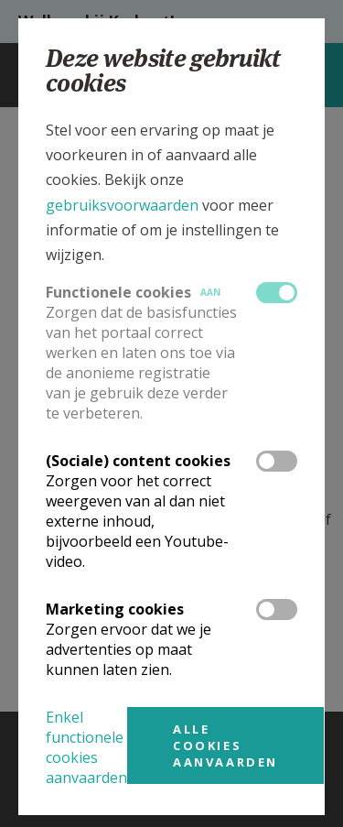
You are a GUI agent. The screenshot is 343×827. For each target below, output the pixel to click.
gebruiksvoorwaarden (122, 205)
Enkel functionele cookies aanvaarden (86, 747)
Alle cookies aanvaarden (225, 745)
